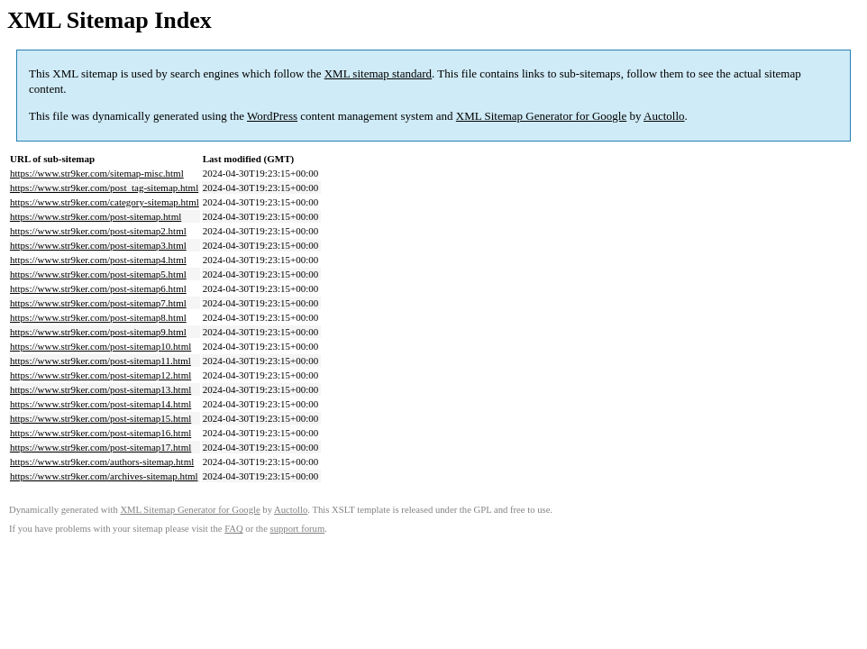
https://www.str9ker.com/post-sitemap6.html (98, 288)
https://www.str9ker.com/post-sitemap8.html (98, 317)
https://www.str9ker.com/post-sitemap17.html (100, 447)
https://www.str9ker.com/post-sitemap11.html (100, 360)
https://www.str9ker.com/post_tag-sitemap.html (104, 187)
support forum (297, 529)
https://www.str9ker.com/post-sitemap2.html (98, 230)
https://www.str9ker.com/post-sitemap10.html (100, 346)
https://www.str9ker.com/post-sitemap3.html (98, 245)
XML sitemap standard (378, 73)
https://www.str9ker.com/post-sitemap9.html (98, 331)
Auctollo (664, 116)
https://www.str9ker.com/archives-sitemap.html (104, 476)
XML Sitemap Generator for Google (541, 116)
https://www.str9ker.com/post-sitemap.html (95, 216)
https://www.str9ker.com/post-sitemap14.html (100, 403)
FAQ (233, 529)
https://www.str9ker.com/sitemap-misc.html (97, 173)
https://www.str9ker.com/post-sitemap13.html (100, 389)
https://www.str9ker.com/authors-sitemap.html (102, 461)
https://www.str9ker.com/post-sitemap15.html (100, 418)
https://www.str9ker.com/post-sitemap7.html (98, 302)
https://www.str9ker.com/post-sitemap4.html (98, 259)
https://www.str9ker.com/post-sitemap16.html (100, 432)
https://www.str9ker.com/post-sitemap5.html (98, 274)
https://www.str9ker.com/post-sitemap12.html (100, 375)
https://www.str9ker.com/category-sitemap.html (104, 202)
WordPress (272, 116)
